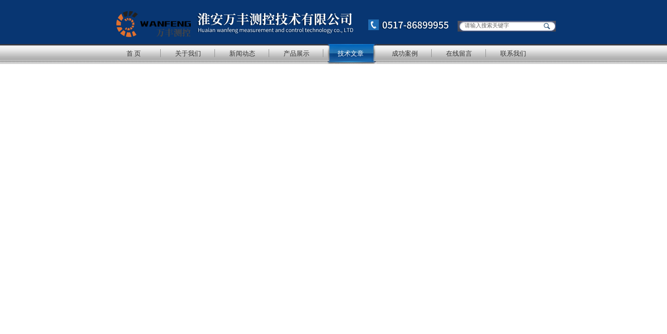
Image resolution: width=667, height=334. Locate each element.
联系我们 (513, 53)
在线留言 (459, 53)
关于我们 (188, 53)
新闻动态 (242, 53)
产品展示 (296, 53)
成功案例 (405, 53)
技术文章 (351, 53)
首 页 (133, 53)
